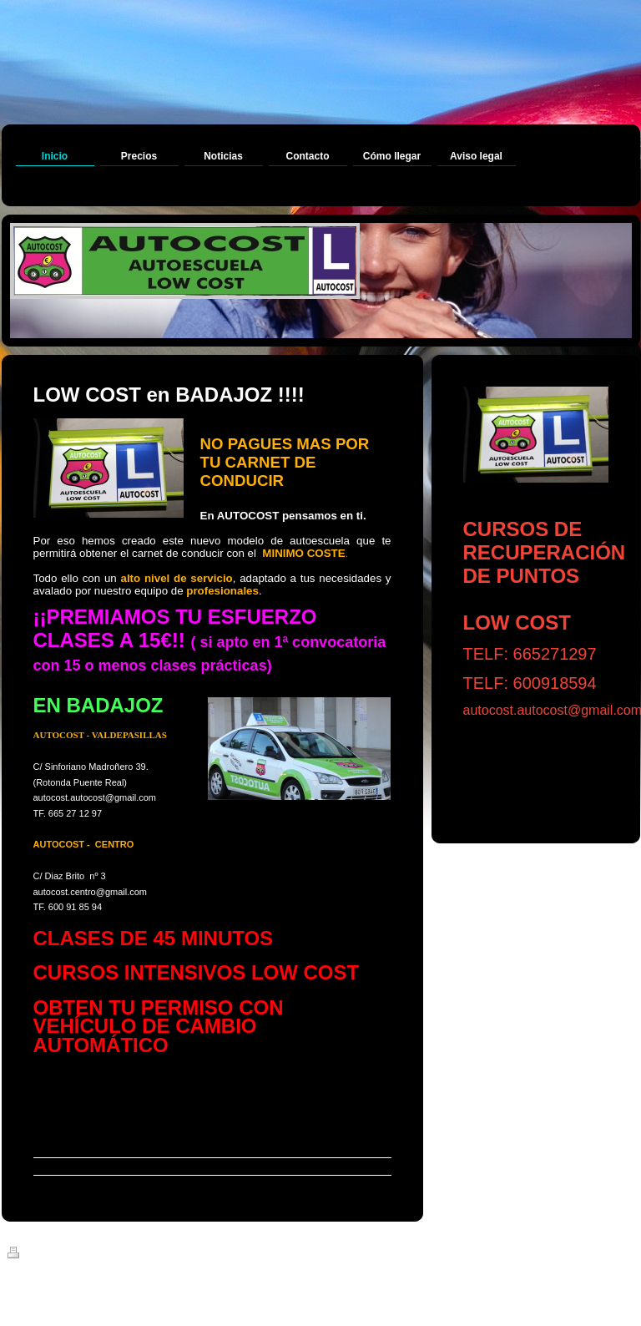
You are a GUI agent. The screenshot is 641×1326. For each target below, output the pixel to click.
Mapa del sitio (157, 1255)
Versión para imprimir (65, 1255)
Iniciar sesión (604, 1253)
